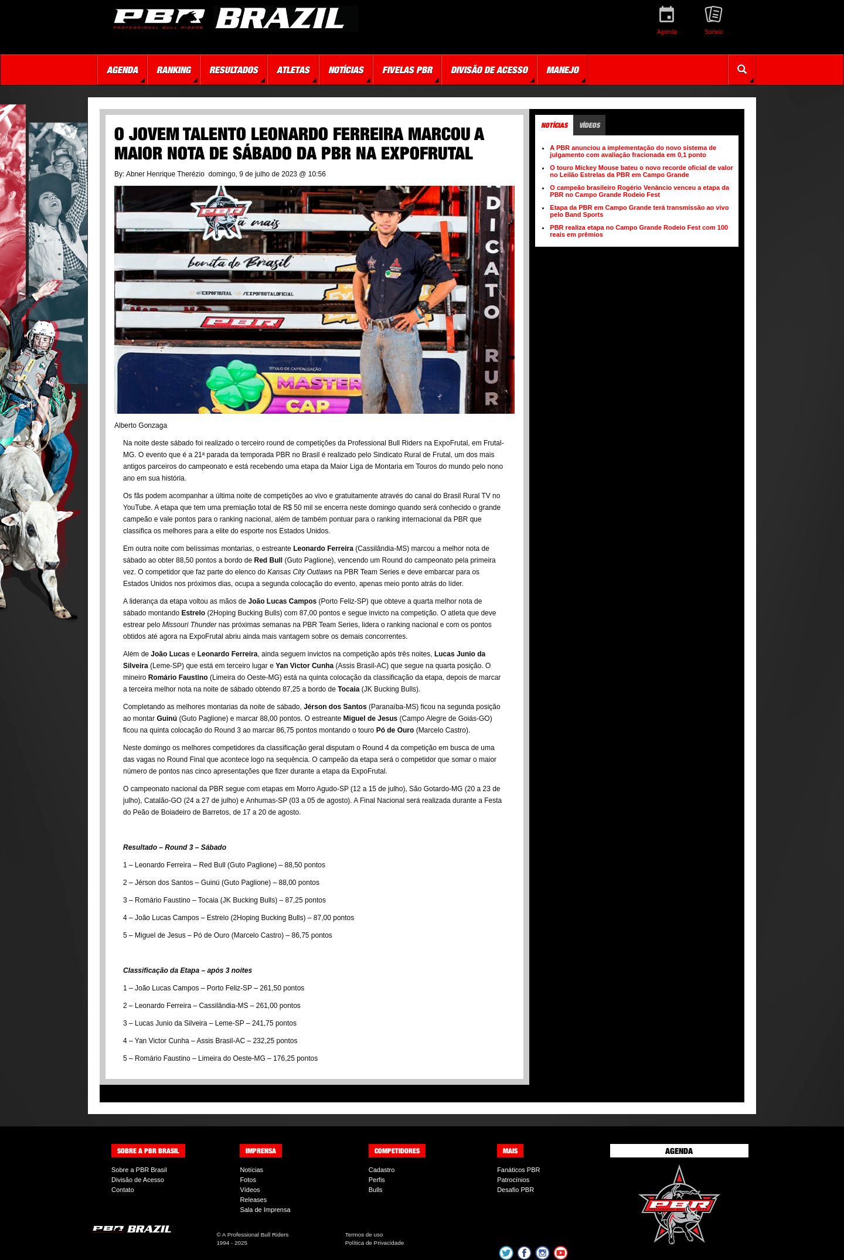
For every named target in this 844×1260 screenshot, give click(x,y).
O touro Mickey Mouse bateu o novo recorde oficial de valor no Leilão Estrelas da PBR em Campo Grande (641, 171)
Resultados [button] (233, 70)
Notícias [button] (345, 70)
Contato (122, 1189)
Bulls (376, 1189)
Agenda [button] (122, 70)
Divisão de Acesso (137, 1179)
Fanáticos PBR (518, 1169)
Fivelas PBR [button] (407, 70)
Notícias (251, 1169)
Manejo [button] (562, 70)
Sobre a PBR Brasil (139, 1169)
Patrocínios (513, 1179)
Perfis (377, 1179)
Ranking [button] (173, 70)
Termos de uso (364, 1234)
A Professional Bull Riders (255, 1234)
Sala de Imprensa (265, 1209)
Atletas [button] (293, 70)
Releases (253, 1199)
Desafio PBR (515, 1189)
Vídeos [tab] (589, 125)
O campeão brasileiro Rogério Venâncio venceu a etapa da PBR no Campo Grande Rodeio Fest (639, 191)
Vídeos (250, 1189)
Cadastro (382, 1169)
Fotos (248, 1179)
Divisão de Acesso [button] (489, 70)
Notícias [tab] (554, 125)
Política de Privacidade (374, 1242)
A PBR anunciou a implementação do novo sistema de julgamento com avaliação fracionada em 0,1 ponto (633, 151)
